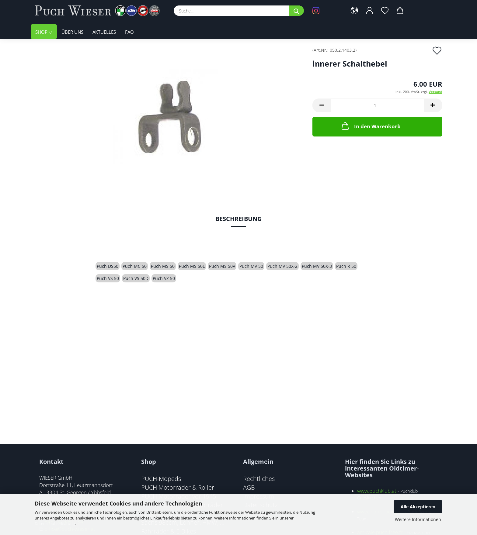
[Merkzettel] (385, 10)
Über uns (72, 32)
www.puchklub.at (376, 490)
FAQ (129, 32)
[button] (354, 10)
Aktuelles (104, 32)
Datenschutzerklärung (55, 523)
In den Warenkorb (370, 126)
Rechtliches (259, 478)
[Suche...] (296, 10)
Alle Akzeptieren (418, 506)
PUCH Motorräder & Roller (177, 487)
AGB (249, 487)
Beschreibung (238, 219)
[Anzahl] (377, 105)
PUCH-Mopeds (161, 478)
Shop (42, 32)
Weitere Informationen (418, 519)
